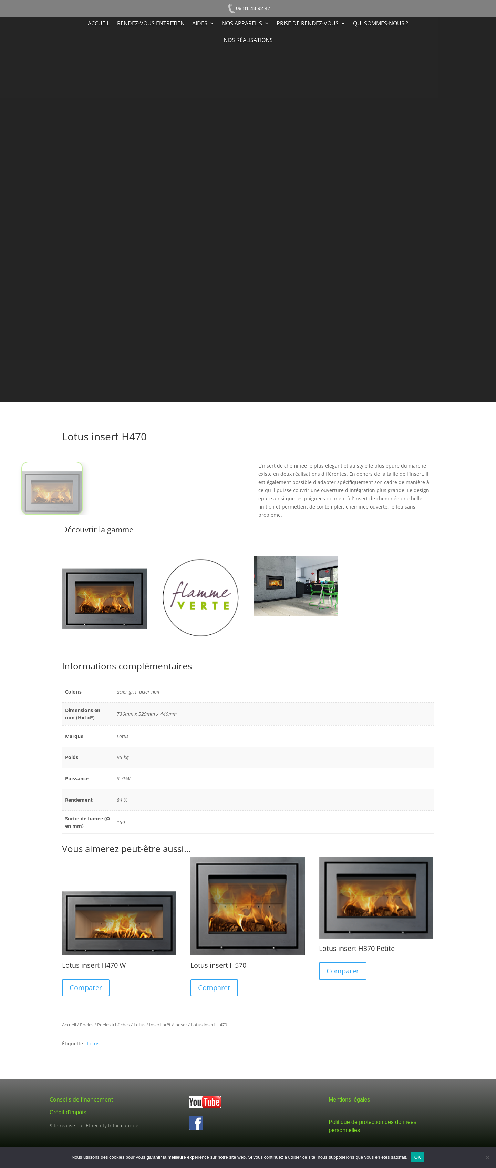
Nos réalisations (248, 41)
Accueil (99, 24)
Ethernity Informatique (112, 1125)
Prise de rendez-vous (308, 24)
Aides (199, 24)
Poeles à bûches (113, 1025)
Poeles (86, 1025)
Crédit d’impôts (68, 1112)
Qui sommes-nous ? (380, 24)
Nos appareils (242, 24)
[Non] (487, 1157)
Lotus (139, 1025)
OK (417, 1157)
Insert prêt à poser (168, 1025)
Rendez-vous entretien (151, 24)
